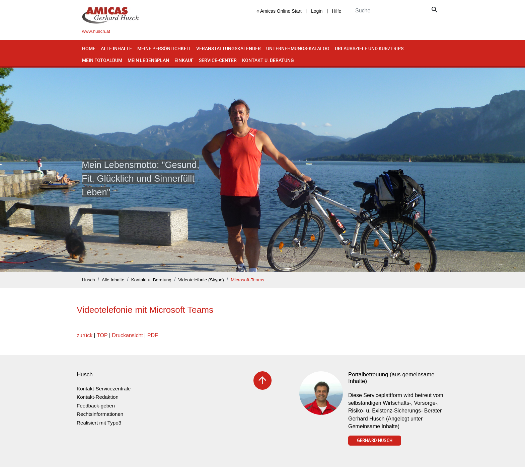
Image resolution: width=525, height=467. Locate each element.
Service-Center (218, 60)
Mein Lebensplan (148, 60)
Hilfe (336, 11)
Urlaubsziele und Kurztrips (369, 48)
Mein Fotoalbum (102, 60)
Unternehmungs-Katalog (297, 48)
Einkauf (184, 60)
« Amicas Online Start (279, 11)
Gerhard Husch (374, 440)
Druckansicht (127, 335)
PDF (152, 335)
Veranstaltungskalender (228, 48)
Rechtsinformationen (100, 414)
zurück (84, 335)
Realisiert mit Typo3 (99, 423)
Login (316, 11)
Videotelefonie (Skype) (201, 279)
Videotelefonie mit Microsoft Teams (145, 310)
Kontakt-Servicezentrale (104, 388)
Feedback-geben (96, 405)
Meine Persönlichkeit (164, 48)
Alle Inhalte (116, 48)
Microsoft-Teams (247, 279)
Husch (88, 279)
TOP (102, 335)
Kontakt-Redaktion (98, 397)
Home (88, 48)
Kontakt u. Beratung (268, 60)
